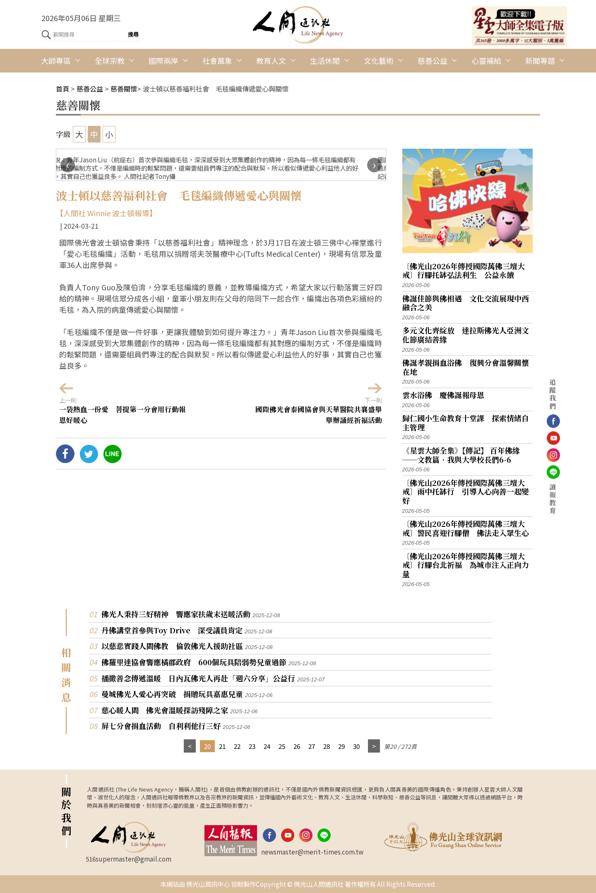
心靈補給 (486, 60)
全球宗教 (110, 60)
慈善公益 (432, 60)
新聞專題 (540, 60)
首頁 (62, 89)
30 (356, 746)
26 (296, 746)
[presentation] (67, 165)
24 (267, 746)
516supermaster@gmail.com (128, 858)
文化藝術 (379, 60)
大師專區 (56, 60)
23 (252, 746)
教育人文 (271, 60)
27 (311, 746)
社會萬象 (217, 60)
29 (341, 746)
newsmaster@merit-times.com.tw (312, 851)
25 (282, 746)
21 (222, 746)
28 (326, 746)
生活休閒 (325, 60)
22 (237, 746)
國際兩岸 (163, 60)
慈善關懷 (124, 89)
